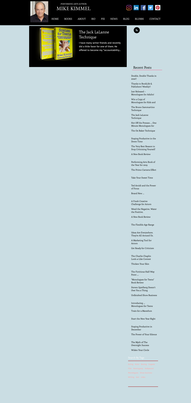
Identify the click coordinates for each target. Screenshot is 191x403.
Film (130, 368)
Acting (130, 364)
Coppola (151, 364)
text (137, 377)
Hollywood (149, 368)
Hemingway (138, 368)
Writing (131, 377)
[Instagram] (129, 7)
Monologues (133, 373)
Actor (137, 364)
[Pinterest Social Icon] (157, 7)
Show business (146, 373)
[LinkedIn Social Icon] (136, 7)
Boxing (144, 364)
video (143, 377)
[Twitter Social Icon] (150, 7)
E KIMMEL (78, 8)
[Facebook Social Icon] (143, 7)
